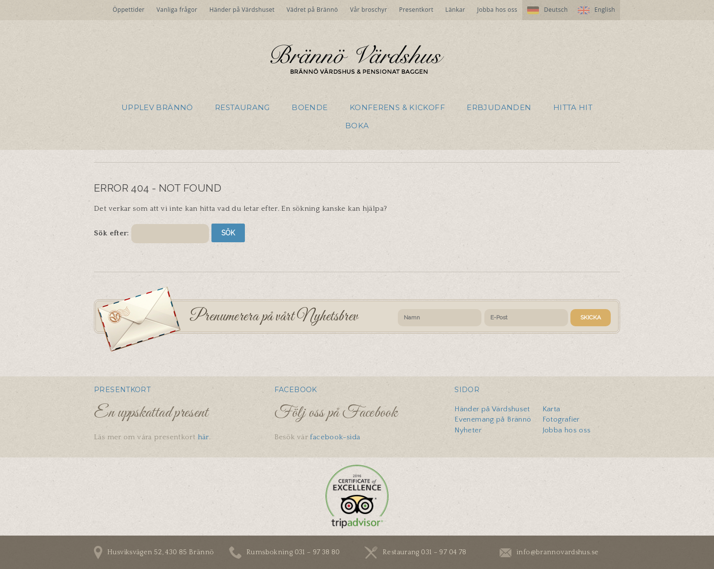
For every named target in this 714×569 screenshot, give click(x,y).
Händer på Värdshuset (242, 9)
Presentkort (416, 9)
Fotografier (561, 419)
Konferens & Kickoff (397, 107)
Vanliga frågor (176, 9)
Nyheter (467, 430)
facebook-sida (335, 437)
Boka (357, 125)
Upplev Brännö (157, 107)
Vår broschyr (368, 9)
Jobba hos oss (497, 9)
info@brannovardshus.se (557, 552)
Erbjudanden (499, 107)
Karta (551, 409)
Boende (309, 107)
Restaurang (242, 107)
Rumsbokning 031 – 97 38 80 (293, 552)
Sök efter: (111, 233)
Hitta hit (573, 107)
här (203, 437)
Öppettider (129, 9)
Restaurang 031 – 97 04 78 (424, 552)
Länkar (455, 9)
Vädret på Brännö (312, 9)
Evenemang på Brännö (492, 419)
